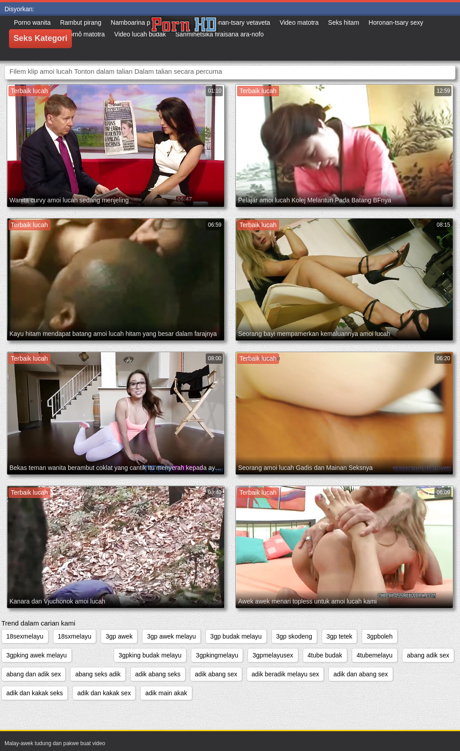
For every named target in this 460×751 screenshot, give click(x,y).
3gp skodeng (294, 636)
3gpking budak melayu (150, 655)
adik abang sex (216, 674)
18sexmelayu (25, 636)
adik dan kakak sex (104, 693)
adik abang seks (158, 674)
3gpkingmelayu (217, 655)
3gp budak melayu (235, 636)
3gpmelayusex (272, 655)
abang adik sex (428, 655)
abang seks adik (97, 674)
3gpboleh (380, 636)
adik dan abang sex (360, 674)
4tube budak (325, 655)
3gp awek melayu (171, 636)
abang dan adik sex (33, 674)
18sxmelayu (75, 636)
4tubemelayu (375, 655)
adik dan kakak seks (34, 693)
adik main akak (166, 693)
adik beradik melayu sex (285, 674)
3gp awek (119, 636)
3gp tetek (340, 636)
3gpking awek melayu (36, 655)
